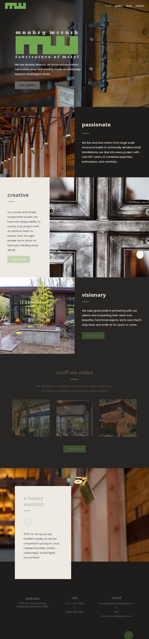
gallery (118, 6)
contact (139, 6)
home (108, 6)
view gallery (27, 85)
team (129, 6)
